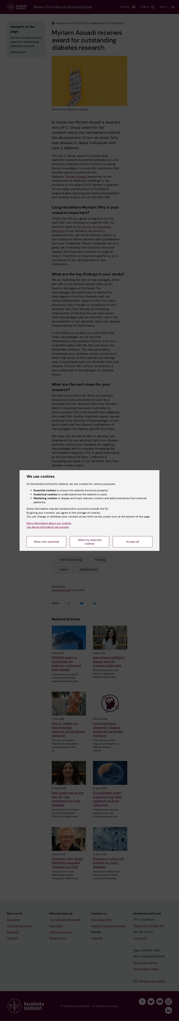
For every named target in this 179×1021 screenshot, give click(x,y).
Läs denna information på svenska (48, 527)
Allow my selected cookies (89, 541)
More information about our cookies (49, 523)
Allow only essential (46, 542)
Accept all (132, 542)
